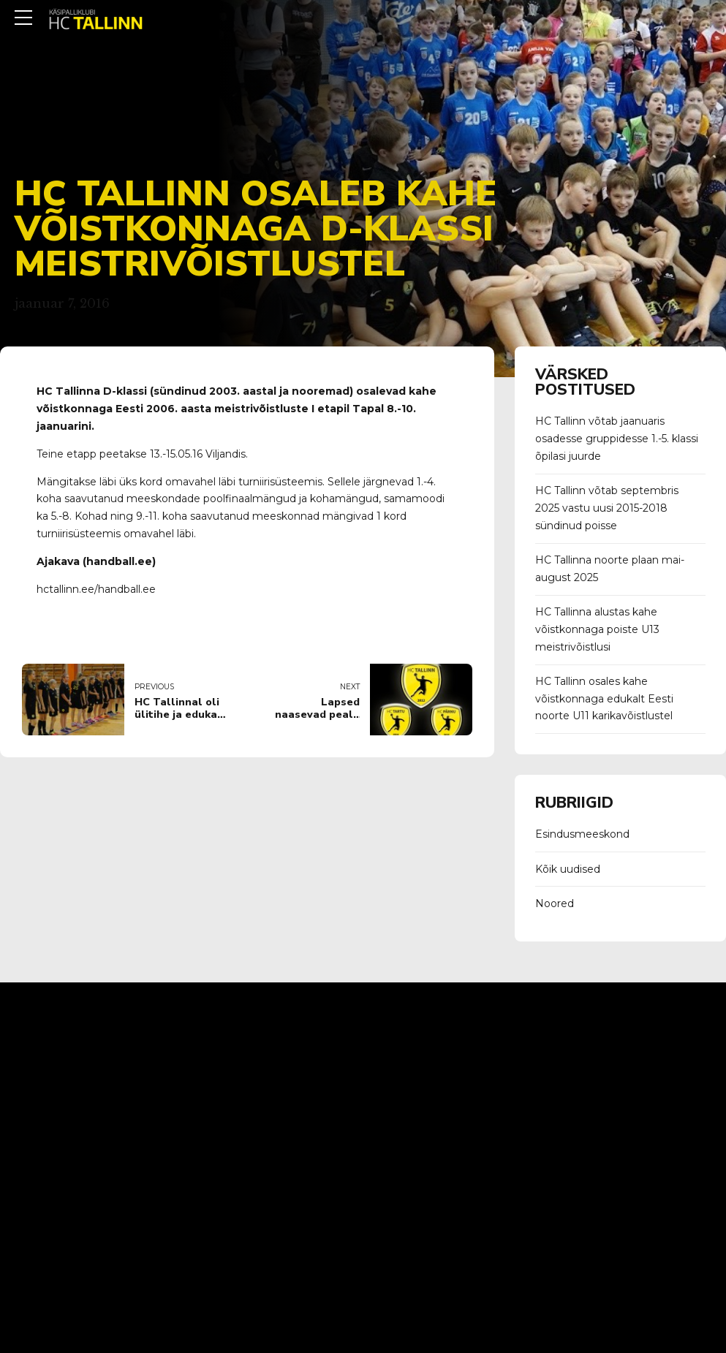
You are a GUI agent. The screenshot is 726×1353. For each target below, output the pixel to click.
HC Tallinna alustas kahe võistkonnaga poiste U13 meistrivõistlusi (597, 629)
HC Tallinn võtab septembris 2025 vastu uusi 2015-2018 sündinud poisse (606, 508)
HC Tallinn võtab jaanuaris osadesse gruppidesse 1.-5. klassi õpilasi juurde (616, 438)
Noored (554, 903)
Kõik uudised (567, 869)
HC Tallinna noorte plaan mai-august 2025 (609, 568)
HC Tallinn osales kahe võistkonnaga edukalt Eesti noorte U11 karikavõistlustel (604, 699)
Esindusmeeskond (582, 834)
